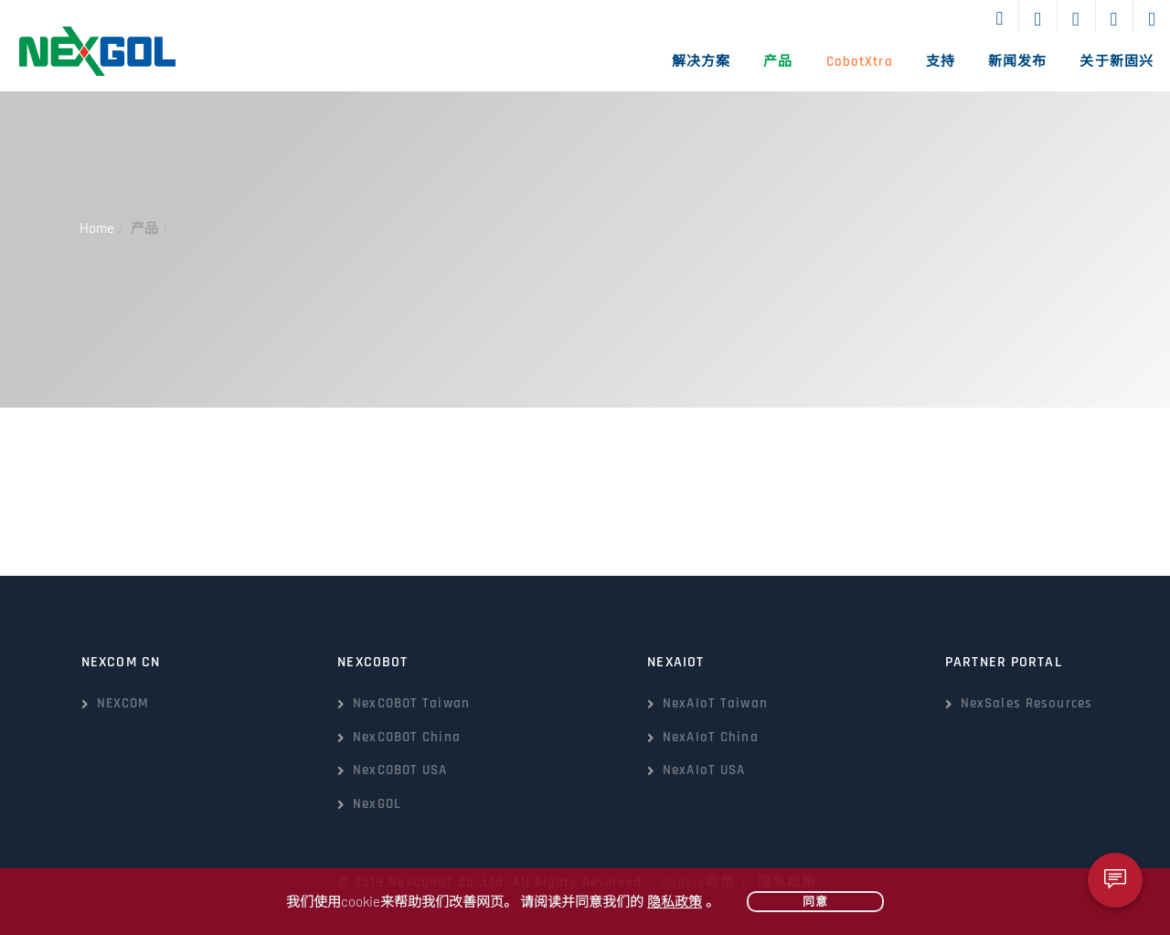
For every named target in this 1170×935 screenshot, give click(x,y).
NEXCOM (123, 703)
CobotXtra (859, 61)
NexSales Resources (1026, 703)
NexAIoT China (711, 737)
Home (97, 227)
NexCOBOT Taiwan (411, 703)
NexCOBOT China (407, 737)
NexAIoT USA (704, 770)
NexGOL (377, 804)
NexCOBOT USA (400, 770)
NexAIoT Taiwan (715, 703)
